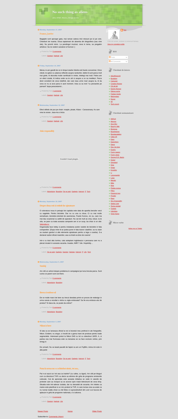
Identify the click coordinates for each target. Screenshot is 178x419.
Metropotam (115, 96)
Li (111, 173)
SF (112, 101)
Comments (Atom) (56, 417)
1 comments (57, 117)
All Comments (114, 61)
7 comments (57, 91)
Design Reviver (116, 89)
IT (85, 191)
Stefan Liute (115, 203)
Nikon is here (45, 325)
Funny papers (115, 152)
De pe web (67, 191)
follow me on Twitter (135, 228)
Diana (113, 144)
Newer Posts (43, 411)
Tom (124, 30)
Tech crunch (115, 104)
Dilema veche (115, 91)
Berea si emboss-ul (48, 292)
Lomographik (115, 175)
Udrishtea (114, 211)
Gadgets (75, 191)
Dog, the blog (115, 147)
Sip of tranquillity (116, 201)
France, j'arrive (46, 33)
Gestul (113, 160)
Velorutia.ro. (44, 224)
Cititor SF (114, 137)
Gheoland (114, 162)
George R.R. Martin (117, 157)
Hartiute (56, 56)
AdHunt (113, 119)
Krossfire (114, 170)
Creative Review (116, 83)
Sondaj (43, 266)
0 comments (57, 187)
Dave (112, 139)
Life (61, 56)
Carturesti (114, 81)
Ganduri (50, 56)
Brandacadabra (116, 134)
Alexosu (113, 121)
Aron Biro (114, 124)
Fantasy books (116, 94)
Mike (112, 183)
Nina (112, 185)
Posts (112, 57)
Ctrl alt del (114, 86)
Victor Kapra (115, 214)
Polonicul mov (115, 193)
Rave (112, 198)
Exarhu (113, 150)
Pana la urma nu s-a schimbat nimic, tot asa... (59, 368)
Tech (88, 191)
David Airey (115, 142)
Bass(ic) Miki (115, 126)
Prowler (113, 196)
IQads (113, 167)
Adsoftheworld (116, 76)
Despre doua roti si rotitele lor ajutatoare (57, 205)
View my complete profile (116, 44)
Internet (81, 191)
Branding (59, 191)
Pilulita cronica (116, 188)
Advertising (51, 191)
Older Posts (97, 411)
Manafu (113, 180)
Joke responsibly (47, 131)
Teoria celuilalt (116, 206)
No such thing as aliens (70, 12)
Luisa (112, 178)
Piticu (113, 191)
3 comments (57, 51)
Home (70, 411)
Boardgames (115, 131)
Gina (112, 165)
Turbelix (113, 208)
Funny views (115, 155)
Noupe (113, 99)
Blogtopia (114, 129)
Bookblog (114, 78)
